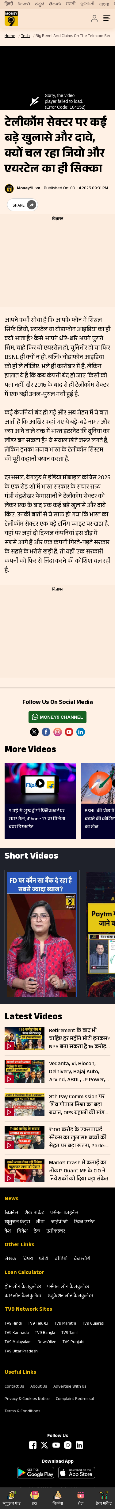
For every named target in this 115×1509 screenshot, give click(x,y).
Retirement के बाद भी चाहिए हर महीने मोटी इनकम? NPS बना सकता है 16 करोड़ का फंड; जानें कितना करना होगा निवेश (79, 1039)
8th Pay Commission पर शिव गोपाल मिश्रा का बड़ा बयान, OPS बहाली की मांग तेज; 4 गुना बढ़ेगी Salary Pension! (77, 1105)
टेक (37, 1232)
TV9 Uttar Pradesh (21, 1352)
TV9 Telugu (38, 1324)
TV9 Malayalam (18, 1342)
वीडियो (61, 1259)
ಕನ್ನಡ (39, 4)
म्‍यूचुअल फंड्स (17, 1222)
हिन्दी (9, 4)
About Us (38, 1387)
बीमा (40, 1222)
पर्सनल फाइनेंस (64, 1213)
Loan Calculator (24, 1273)
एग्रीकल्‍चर (55, 1232)
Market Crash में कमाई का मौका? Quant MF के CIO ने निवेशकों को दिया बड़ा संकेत (79, 1171)
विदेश (22, 1232)
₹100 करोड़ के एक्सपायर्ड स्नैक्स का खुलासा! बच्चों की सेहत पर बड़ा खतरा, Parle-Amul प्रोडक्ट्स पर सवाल (77, 1138)
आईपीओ (59, 1222)
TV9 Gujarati (93, 1324)
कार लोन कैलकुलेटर (23, 1296)
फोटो (43, 1259)
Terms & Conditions (22, 1411)
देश (8, 1232)
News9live (47, 1342)
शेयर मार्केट (34, 1213)
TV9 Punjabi (73, 1342)
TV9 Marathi (65, 1324)
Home (10, 36)
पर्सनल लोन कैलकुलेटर (68, 1287)
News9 (24, 4)
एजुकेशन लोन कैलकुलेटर (70, 1296)
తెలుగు (55, 4)
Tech (25, 36)
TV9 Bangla (45, 1333)
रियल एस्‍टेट (84, 1222)
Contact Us (14, 1387)
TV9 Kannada (17, 1333)
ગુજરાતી (87, 4)
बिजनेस (11, 1213)
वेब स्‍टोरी (82, 1259)
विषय (27, 1259)
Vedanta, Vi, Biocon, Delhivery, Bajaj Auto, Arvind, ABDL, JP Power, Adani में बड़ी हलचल (77, 1072)
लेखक (10, 1259)
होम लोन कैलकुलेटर (23, 1287)
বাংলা (104, 5)
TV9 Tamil (70, 1333)
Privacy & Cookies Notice (27, 1399)
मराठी (70, 4)
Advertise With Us (69, 1387)
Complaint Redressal (75, 1399)
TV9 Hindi (13, 1324)
